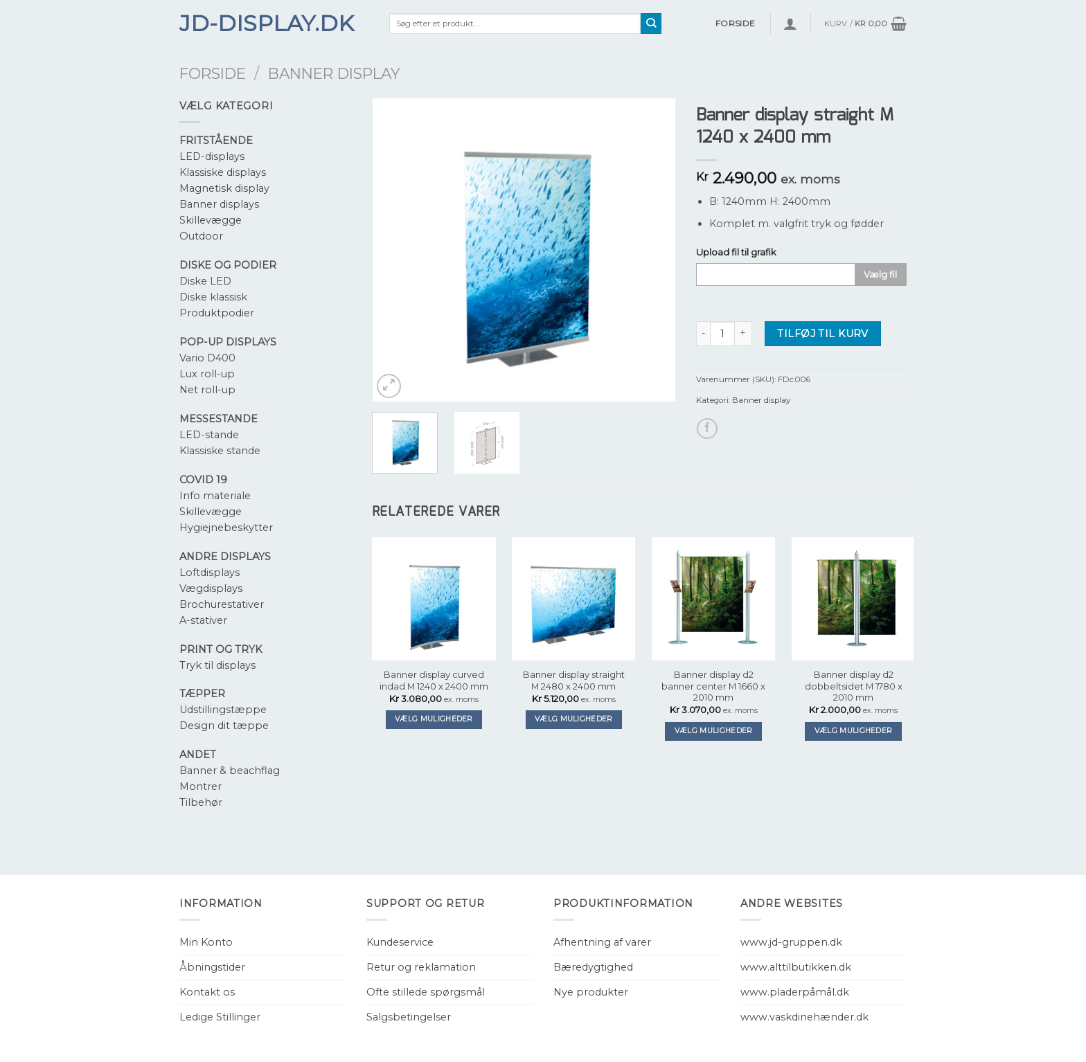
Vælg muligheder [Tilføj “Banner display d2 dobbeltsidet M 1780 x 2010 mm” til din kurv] (853, 730)
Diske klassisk (213, 297)
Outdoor (201, 236)
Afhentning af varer (602, 942)
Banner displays (219, 204)
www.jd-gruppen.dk (791, 942)
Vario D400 (207, 358)
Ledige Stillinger (219, 1017)
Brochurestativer (221, 604)
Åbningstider (212, 967)
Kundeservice (400, 942)
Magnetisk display (224, 188)
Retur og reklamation (421, 967)
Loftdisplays (209, 572)
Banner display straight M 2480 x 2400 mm (574, 680)
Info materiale (215, 495)
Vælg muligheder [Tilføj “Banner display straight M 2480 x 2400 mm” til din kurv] (574, 718)
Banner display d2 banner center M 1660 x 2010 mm (713, 686)
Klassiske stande (219, 450)
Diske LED (205, 281)
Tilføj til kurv (822, 333)
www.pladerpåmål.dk (794, 992)
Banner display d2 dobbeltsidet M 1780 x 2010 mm (853, 686)
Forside (212, 73)
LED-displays (211, 156)
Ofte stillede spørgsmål (425, 992)
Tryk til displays (217, 665)
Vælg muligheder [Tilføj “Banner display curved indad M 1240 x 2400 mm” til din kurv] (434, 718)
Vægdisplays (210, 588)
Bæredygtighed (593, 967)
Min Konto (206, 942)
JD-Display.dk (266, 23)
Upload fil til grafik (736, 252)
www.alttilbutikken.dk (795, 967)
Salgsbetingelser (408, 1017)
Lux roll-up (207, 374)
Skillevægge (210, 220)
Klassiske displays (222, 172)
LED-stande (209, 435)
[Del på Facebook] (707, 428)
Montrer (200, 786)
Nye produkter (590, 992)
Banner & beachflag (229, 770)
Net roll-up (207, 390)
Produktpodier (216, 313)
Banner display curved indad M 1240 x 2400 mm (434, 680)
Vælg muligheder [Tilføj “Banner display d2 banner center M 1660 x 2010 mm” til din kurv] (714, 730)
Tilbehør (200, 802)
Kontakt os (207, 992)
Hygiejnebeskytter (226, 527)
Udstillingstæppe (223, 709)
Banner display (334, 73)
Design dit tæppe (224, 725)
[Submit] (651, 23)
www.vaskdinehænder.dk (804, 1017)
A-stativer (203, 620)
